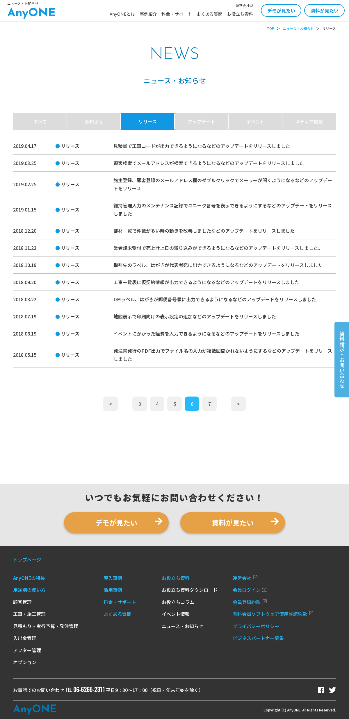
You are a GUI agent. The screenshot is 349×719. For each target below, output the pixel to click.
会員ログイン (250, 589)
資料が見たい (325, 10)
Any (34, 709)
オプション (24, 662)
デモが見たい (281, 10)
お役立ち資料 (240, 14)
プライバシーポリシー (256, 626)
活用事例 (113, 589)
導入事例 (113, 577)
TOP (270, 28)
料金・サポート (176, 14)
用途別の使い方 (29, 589)
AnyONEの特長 (29, 577)
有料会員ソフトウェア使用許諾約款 (273, 613)
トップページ (27, 559)
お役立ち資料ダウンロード (190, 589)
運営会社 (244, 5)
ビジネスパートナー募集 (258, 637)
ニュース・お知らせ (298, 28)
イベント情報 (176, 613)
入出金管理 (24, 637)
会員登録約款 (250, 601)
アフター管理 (27, 650)
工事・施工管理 (29, 613)
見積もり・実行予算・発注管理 (45, 626)
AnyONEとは (122, 14)
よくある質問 (209, 14)
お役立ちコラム (178, 601)
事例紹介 (148, 14)
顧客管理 (22, 601)
